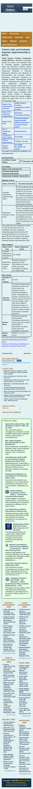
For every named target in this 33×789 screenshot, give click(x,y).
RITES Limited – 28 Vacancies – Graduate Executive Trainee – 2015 (9, 765)
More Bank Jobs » (26, 716)
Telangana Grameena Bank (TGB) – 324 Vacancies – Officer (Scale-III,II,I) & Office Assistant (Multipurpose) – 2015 (17, 581)
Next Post (27, 353)
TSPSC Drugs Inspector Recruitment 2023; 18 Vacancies (23, 620)
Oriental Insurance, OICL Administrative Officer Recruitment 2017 (25, 750)
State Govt (19, 37)
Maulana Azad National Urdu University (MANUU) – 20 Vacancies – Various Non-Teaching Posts (17, 547)
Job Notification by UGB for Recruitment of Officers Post (16, 510)
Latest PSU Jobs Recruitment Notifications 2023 (16, 564)
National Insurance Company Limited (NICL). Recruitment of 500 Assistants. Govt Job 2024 (16, 372)
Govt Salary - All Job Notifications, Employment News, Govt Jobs (18, 783)
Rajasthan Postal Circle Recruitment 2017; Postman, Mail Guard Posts (9, 638)
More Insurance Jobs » (25, 774)
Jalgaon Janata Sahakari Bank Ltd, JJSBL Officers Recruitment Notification (17, 395)
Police (4, 41)
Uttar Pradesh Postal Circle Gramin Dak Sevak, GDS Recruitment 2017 (9, 629)
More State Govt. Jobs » (25, 658)
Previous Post (7, 353)
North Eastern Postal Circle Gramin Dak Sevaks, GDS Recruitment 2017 (9, 647)
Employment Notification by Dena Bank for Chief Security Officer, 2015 (16, 476)
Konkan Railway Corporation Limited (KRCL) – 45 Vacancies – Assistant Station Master (17, 493)
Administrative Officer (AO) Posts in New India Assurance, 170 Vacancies (16, 380)
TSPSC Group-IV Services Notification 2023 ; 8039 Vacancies (16, 399)
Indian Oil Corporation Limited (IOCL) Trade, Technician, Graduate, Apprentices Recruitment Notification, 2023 (9, 705)
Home (4, 33)
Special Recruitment (9, 45)
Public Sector (7, 37)
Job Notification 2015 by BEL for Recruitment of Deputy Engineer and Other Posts (16, 459)
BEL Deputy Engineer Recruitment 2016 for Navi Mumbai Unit (15, 442)
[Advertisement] (16, 22)
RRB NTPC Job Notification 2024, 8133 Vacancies (9, 729)
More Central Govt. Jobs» (9, 653)
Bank (28, 37)
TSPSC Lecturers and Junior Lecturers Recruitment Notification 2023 (25, 629)
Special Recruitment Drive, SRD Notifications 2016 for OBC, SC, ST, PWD (17, 426)
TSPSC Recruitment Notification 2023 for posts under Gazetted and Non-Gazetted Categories (24, 640)
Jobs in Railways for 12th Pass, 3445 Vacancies (9, 723)
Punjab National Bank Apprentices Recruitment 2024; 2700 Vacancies (14, 388)
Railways (13, 41)
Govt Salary (10, 8)
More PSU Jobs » (11, 714)
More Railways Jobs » (10, 770)
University (23, 41)
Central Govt (14, 33)
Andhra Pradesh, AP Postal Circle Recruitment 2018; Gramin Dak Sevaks (9, 620)
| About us (22, 780)
